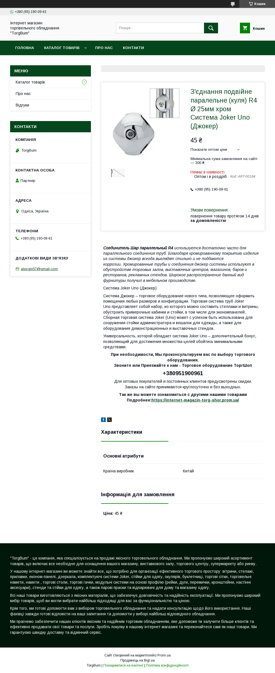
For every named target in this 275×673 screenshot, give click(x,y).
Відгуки (22, 105)
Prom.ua (164, 655)
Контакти (133, 48)
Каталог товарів (61, 48)
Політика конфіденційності (167, 665)
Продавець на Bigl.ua (137, 660)
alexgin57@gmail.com (39, 269)
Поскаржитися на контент (123, 665)
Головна (24, 48)
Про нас (104, 48)
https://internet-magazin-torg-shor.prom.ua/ (195, 400)
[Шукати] (211, 28)
